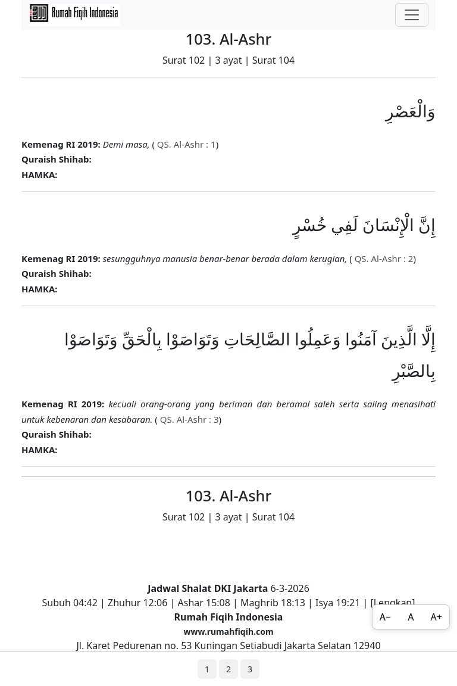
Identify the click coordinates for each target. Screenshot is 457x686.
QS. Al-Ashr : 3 (188, 419)
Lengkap (393, 602)
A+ (436, 616)
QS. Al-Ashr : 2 (383, 258)
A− (385, 616)
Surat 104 (273, 60)
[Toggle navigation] (411, 15)
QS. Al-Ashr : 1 (185, 144)
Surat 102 (183, 60)
